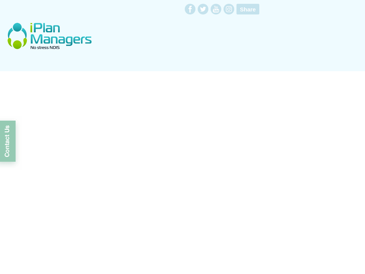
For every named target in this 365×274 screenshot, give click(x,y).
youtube (216, 9)
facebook (190, 9)
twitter (203, 9)
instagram (229, 9)
